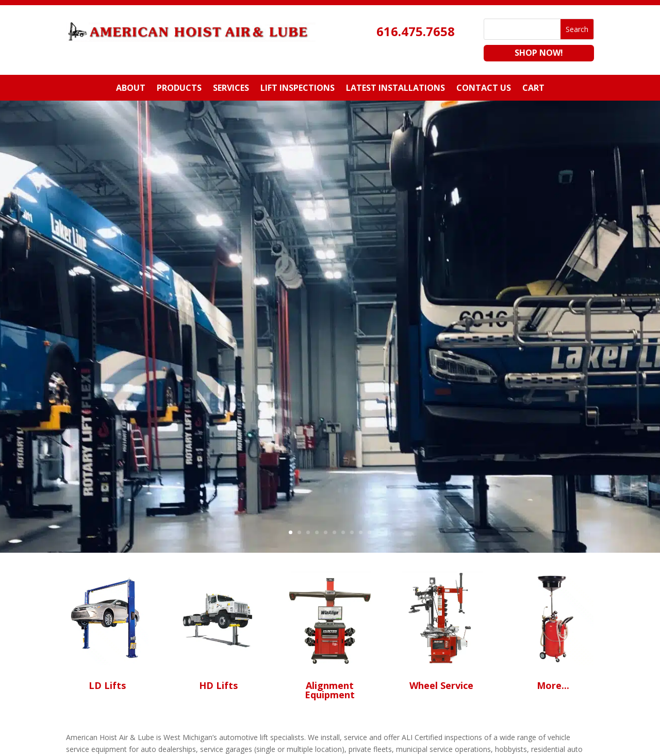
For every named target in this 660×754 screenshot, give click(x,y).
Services (231, 88)
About (130, 88)
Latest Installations (395, 88)
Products (179, 88)
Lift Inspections (297, 88)
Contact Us (483, 88)
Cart (533, 88)
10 (369, 532)
